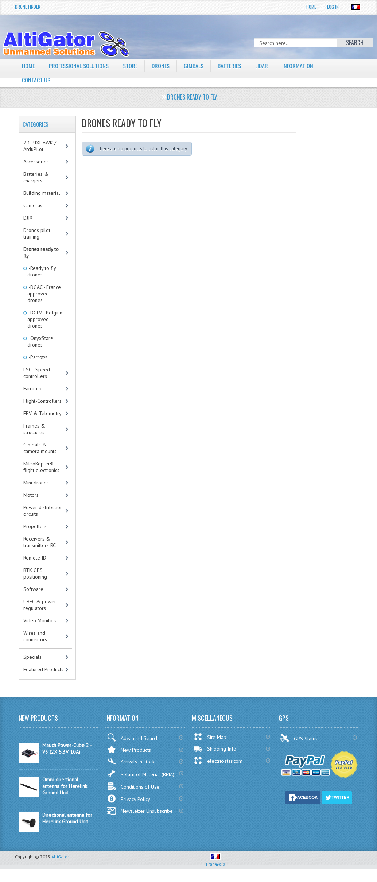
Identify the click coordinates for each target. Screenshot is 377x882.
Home (311, 7)
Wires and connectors (35, 636)
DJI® (28, 217)
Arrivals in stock (131, 761)
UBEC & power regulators (39, 604)
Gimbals (194, 65)
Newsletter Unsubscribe (140, 811)
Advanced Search (133, 737)
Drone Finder (27, 7)
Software (33, 589)
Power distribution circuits (43, 510)
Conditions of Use (133, 786)
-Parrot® (37, 357)
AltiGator (60, 856)
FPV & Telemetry (42, 413)
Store (130, 65)
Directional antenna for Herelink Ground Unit (67, 818)
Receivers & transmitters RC (39, 542)
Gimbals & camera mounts (40, 447)
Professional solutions (79, 65)
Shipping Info (214, 749)
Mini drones (36, 482)
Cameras (32, 205)
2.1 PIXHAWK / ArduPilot (39, 145)
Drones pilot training (36, 233)
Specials (32, 657)
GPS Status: (300, 738)
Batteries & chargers (35, 177)
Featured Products (43, 669)
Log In (333, 7)
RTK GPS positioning (35, 573)
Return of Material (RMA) (140, 773)
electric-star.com (217, 760)
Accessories (36, 161)
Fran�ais (215, 861)
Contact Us (36, 80)
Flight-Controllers (42, 401)
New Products (129, 749)
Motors (31, 495)
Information (298, 65)
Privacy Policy (128, 798)
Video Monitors (40, 620)
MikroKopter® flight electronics (41, 466)
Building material (41, 193)
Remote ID (34, 557)
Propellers (35, 526)
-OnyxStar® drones (40, 341)
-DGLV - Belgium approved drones (45, 319)
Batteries (229, 65)
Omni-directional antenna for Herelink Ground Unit (64, 786)
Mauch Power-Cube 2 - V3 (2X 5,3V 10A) (67, 748)
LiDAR (262, 65)
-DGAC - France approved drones (44, 293)
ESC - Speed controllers (36, 372)
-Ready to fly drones (41, 271)
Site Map (209, 736)
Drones (161, 65)
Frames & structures (34, 429)
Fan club (32, 388)
